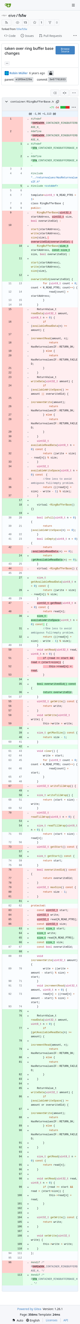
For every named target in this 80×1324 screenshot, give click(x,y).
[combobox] (55, 93)
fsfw (22, 15)
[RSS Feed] (6, 22)
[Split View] (64, 93)
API (65, 1320)
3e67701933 (57, 79)
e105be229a (24, 79)
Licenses (51, 1320)
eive (11, 15)
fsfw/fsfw (21, 29)
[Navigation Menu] (74, 5)
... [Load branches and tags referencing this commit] (7, 62)
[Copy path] (57, 102)
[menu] (74, 93)
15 (25, 22)
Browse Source (65, 50)
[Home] (8, 5)
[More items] (75, 35)
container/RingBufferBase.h (32, 101)
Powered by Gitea (29, 1309)
